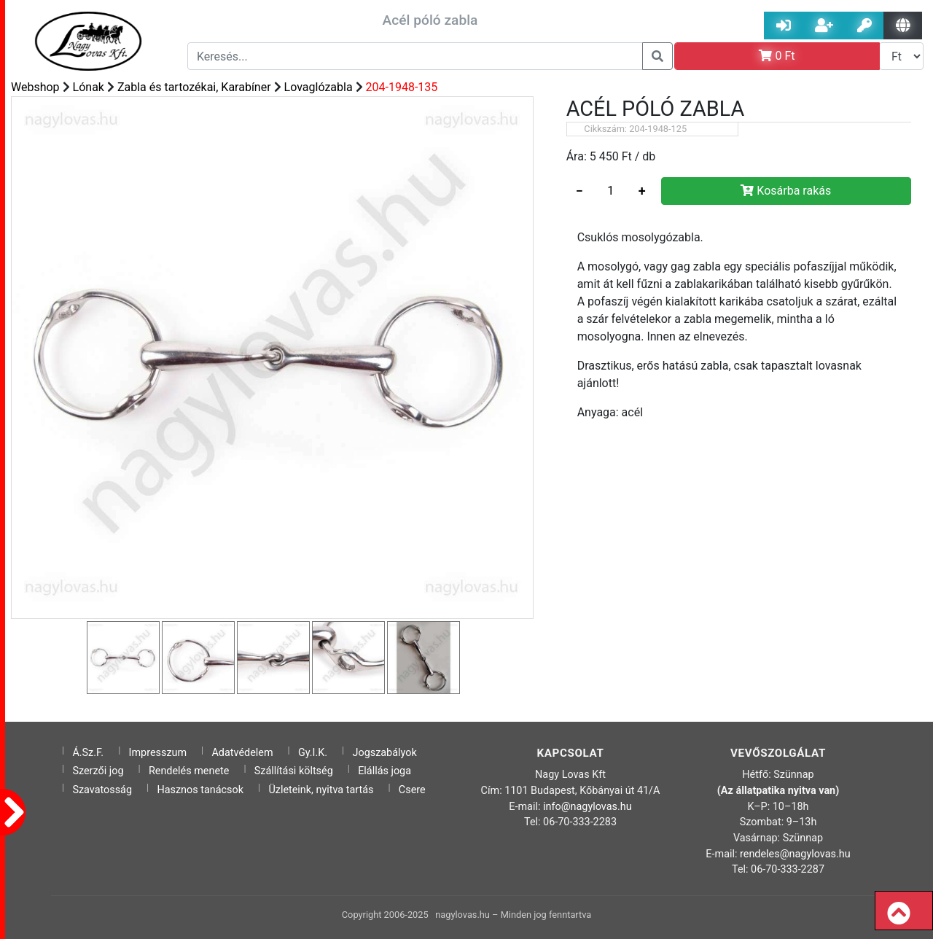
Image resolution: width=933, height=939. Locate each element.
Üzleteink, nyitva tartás (320, 790)
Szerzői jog (97, 771)
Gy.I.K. (312, 753)
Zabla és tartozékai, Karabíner (194, 87)
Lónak (88, 87)
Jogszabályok (385, 753)
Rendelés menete (189, 771)
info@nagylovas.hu (587, 806)
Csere (412, 790)
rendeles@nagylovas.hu (795, 854)
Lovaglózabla (318, 87)
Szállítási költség (293, 771)
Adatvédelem (242, 753)
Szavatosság (102, 790)
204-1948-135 (402, 87)
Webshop (35, 87)
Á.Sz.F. (88, 753)
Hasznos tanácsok (200, 790)
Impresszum (158, 753)
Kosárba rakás (786, 191)
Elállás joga (384, 771)
